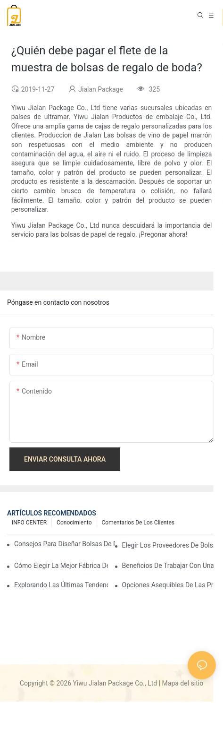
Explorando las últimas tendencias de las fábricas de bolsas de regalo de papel (61, 585)
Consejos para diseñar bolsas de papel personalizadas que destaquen (64, 544)
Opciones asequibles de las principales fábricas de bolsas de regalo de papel (169, 585)
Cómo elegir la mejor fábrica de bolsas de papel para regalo (61, 565)
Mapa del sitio (183, 683)
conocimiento (74, 522)
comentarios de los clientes (138, 522)
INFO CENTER (29, 522)
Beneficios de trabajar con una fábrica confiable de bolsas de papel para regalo (169, 565)
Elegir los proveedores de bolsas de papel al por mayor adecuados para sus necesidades (169, 545)
